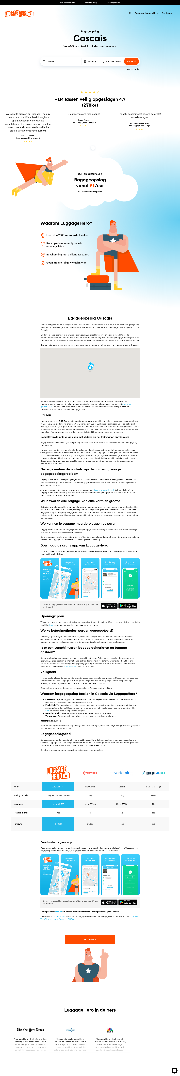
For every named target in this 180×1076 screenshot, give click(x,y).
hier (51, 624)
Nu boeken (90, 939)
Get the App (167, 13)
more (43, 130)
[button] (175, 1071)
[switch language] (130, 13)
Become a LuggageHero (146, 13)
